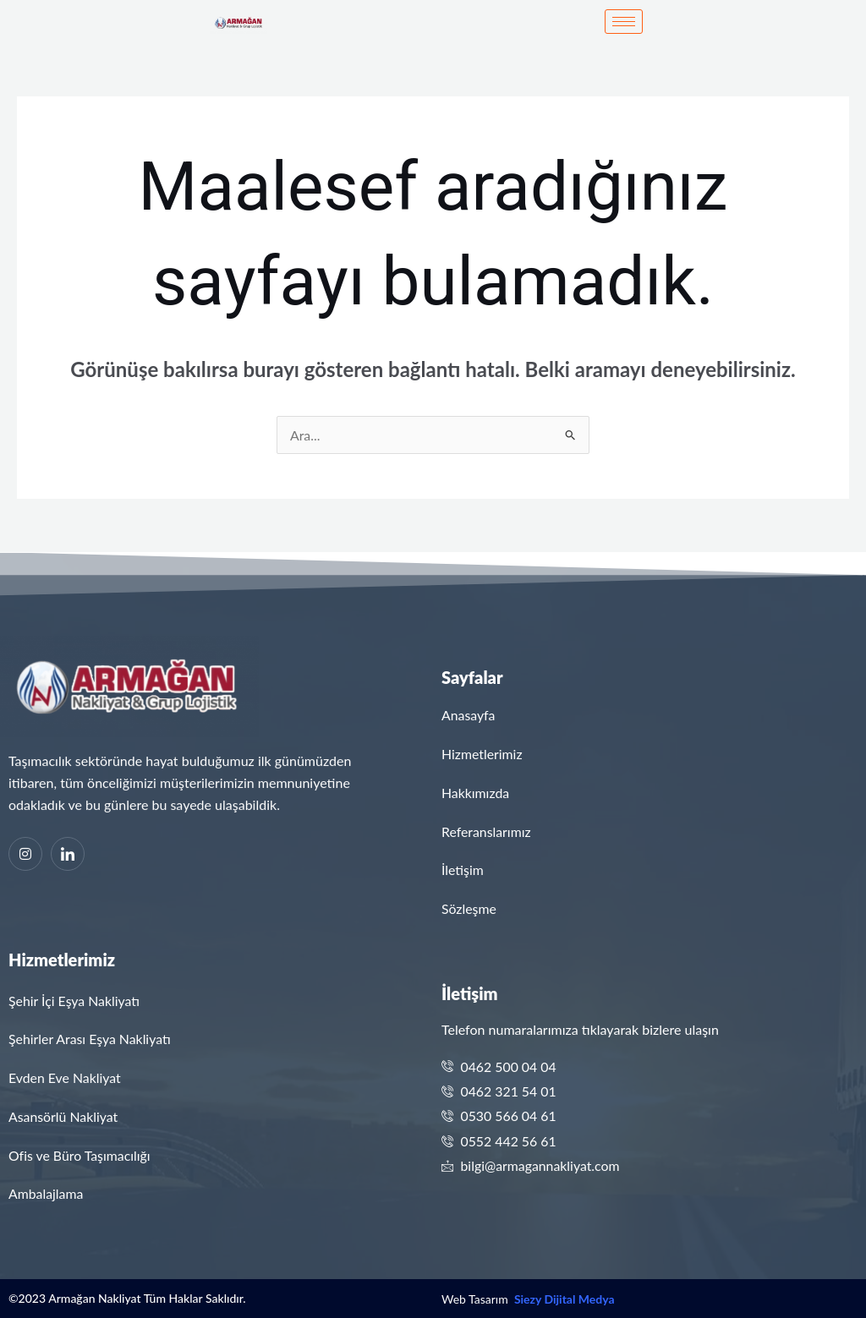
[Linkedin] (68, 854)
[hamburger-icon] (624, 21)
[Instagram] (25, 854)
